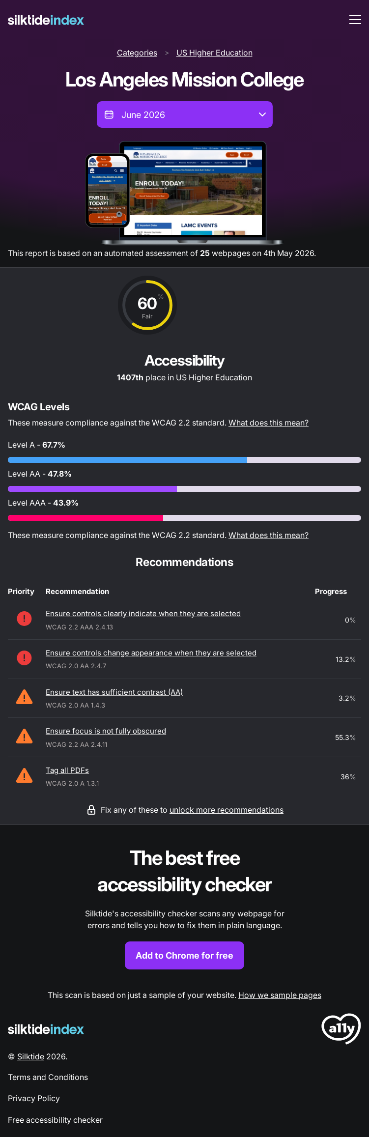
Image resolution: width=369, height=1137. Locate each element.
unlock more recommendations (227, 810)
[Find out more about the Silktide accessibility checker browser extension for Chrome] (184, 907)
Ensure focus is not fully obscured (106, 731)
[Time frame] (185, 114)
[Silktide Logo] (46, 1029)
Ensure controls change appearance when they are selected (151, 652)
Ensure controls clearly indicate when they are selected (143, 613)
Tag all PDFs (67, 770)
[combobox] (185, 114)
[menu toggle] (355, 19)
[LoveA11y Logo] (341, 1030)
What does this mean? (268, 422)
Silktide (30, 1056)
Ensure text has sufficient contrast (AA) (114, 692)
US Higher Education (214, 52)
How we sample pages (279, 995)
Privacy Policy (34, 1098)
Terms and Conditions (48, 1077)
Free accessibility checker (55, 1120)
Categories (137, 52)
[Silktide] (46, 20)
